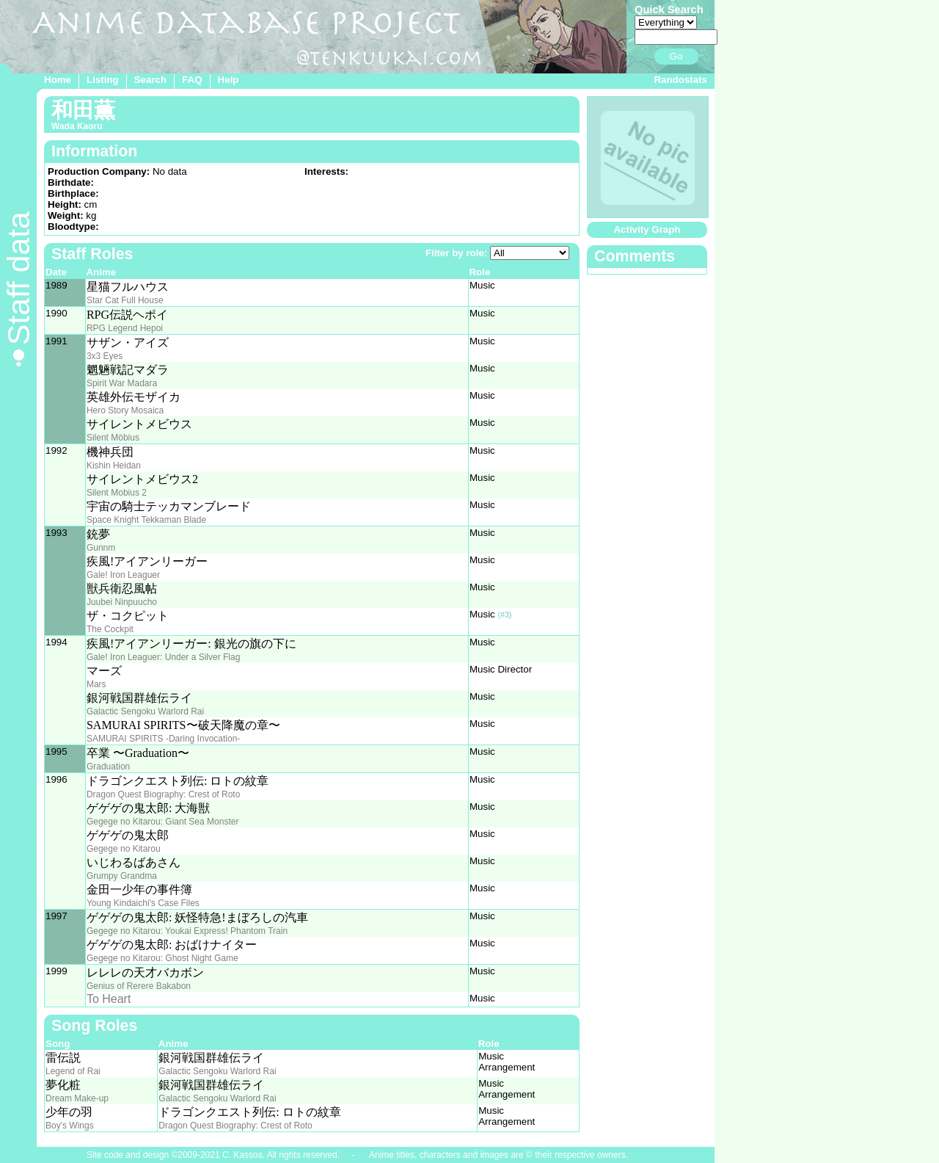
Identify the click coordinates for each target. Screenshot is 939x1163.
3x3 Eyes (105, 356)
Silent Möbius (113, 437)
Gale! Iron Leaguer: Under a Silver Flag (163, 657)
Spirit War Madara (122, 383)
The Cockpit (110, 629)
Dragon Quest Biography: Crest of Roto (163, 794)
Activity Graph (646, 229)
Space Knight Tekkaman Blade (146, 520)
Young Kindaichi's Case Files (143, 903)
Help (228, 79)
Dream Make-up (77, 1098)
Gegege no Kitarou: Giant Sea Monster (162, 821)
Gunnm (101, 548)
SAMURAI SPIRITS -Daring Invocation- (163, 738)
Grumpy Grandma (122, 876)
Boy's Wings (69, 1125)
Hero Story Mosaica (125, 410)
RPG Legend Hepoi (125, 328)
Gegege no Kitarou (124, 849)
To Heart (109, 999)
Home (57, 79)
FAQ (192, 79)
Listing (103, 79)
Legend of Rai (73, 1071)
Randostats (680, 79)
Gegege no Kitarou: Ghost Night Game (162, 958)
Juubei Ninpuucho (122, 602)
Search (150, 79)
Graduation (108, 766)
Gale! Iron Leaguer (123, 575)
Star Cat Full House (125, 300)
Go (676, 56)
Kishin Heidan (114, 465)
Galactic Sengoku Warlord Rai (145, 711)
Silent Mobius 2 (117, 493)
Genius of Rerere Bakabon (139, 986)
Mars (96, 684)
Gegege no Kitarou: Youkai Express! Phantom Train (187, 931)
